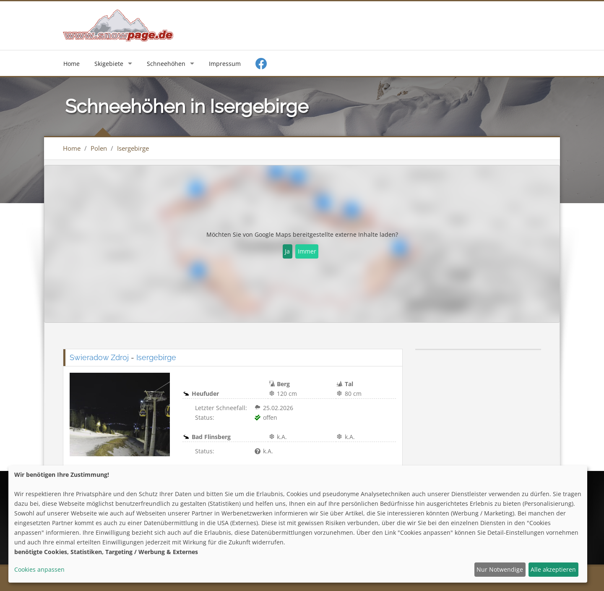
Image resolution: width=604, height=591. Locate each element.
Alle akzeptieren (553, 569)
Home (71, 64)
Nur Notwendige (499, 569)
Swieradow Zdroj (99, 357)
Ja (287, 251)
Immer (307, 251)
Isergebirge (133, 148)
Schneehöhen (166, 64)
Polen (99, 148)
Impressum (225, 64)
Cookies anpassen (39, 569)
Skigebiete (108, 64)
